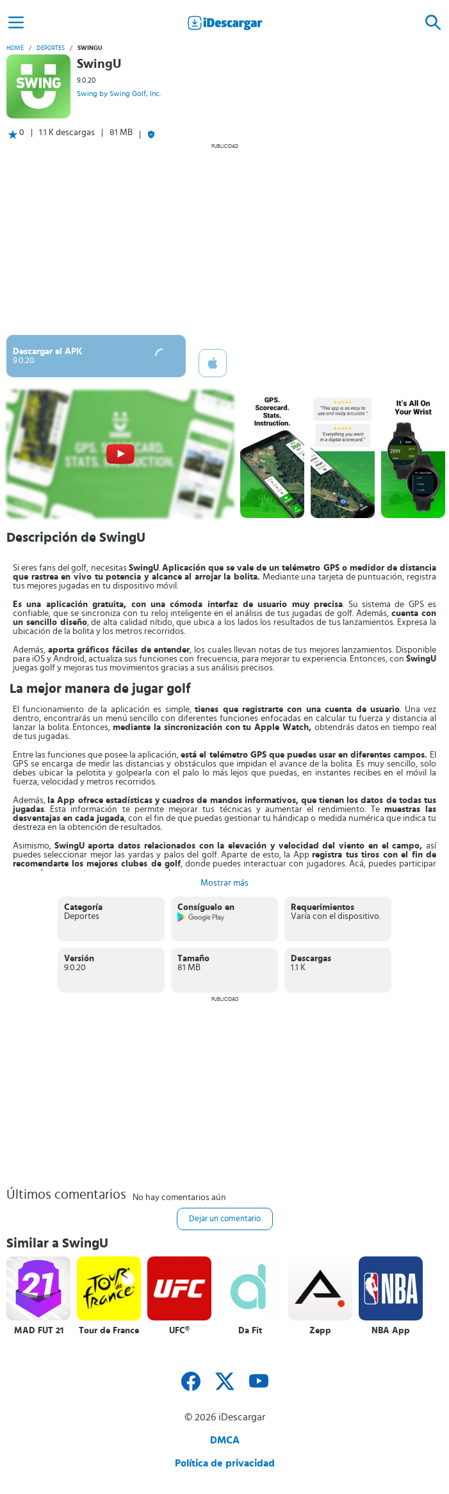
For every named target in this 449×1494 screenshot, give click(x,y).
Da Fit (250, 1330)
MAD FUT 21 (38, 1330)
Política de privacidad (225, 1463)
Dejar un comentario (225, 1219)
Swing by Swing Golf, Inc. (119, 93)
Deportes (51, 48)
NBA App (390, 1330)
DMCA (225, 1440)
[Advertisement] (224, 239)
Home (15, 48)
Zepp (320, 1330)
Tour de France (109, 1330)
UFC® (179, 1330)
